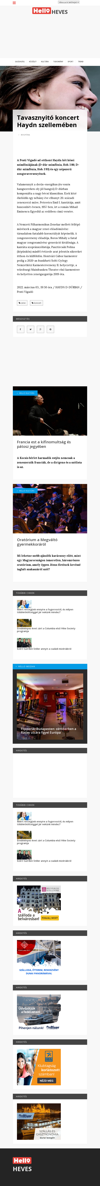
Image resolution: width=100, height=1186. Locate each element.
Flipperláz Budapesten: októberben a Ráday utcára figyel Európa (48, 731)
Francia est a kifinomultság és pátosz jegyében (44, 444)
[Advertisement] (50, 36)
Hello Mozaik (25, 666)
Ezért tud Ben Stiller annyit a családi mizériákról (44, 648)
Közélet (33, 61)
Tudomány (58, 61)
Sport (70, 61)
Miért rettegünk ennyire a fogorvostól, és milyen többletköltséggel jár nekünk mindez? (45, 611)
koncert (36, 303)
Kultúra (45, 61)
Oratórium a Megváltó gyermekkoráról (37, 542)
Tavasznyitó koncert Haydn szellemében (48, 121)
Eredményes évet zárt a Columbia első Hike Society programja (46, 630)
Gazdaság (20, 61)
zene (22, 303)
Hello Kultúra (26, 393)
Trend (80, 61)
